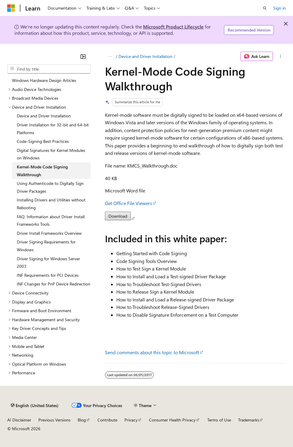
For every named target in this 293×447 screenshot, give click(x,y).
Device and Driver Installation (145, 56)
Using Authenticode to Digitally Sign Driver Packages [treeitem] (50, 187)
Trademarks (248, 420)
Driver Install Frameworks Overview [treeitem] (49, 233)
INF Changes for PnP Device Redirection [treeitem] (53, 284)
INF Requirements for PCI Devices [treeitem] (48, 275)
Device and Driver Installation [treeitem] (44, 116)
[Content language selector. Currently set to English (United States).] (34, 405)
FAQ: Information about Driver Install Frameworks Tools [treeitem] (51, 220)
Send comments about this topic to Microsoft (152, 352)
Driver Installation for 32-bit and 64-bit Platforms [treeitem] (53, 128)
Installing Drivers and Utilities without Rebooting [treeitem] (51, 203)
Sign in (279, 8)
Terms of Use (219, 420)
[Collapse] (83, 56)
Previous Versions (54, 420)
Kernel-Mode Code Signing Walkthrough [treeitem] (42, 170)
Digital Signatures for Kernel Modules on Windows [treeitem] (51, 154)
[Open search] (265, 8)
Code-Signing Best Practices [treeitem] (43, 141)
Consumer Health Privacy (172, 420)
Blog (82, 420)
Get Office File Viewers (128, 203)
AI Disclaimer (19, 420)
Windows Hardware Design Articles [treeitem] (44, 80)
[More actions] (280, 56)
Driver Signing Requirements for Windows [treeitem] (46, 245)
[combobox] (49, 69)
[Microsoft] (11, 8)
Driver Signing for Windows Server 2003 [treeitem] (48, 262)
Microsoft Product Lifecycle (173, 26)
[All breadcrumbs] (110, 56)
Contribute (107, 420)
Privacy (131, 420)
